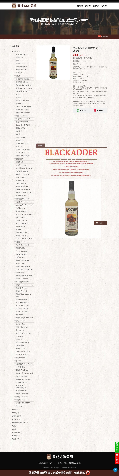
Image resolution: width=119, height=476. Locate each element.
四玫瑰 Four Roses (22, 370)
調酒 (14, 426)
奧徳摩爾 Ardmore (22, 82)
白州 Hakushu (20, 226)
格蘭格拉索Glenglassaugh (24, 276)
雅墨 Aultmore (20, 257)
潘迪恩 (18, 94)
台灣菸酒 (19, 339)
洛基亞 (18, 60)
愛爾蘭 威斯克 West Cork (24, 318)
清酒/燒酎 (16, 432)
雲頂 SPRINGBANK (22, 302)
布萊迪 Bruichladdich (23, 143)
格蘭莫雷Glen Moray (23, 91)
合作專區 (104, 6)
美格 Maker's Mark (22, 110)
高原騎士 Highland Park (24, 239)
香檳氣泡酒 (17, 416)
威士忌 (54, 24)
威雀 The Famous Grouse (24, 214)
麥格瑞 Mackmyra (22, 397)
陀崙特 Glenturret (21, 327)
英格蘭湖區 (19, 63)
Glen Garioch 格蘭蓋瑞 (23, 106)
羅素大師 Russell (21, 288)
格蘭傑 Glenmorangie (23, 202)
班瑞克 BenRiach (21, 70)
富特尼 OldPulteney (22, 260)
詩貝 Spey (19, 336)
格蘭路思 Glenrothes (23, 351)
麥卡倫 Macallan (21, 211)
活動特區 (96, 6)
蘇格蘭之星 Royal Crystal (24, 373)
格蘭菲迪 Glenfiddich (23, 217)
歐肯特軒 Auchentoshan (24, 119)
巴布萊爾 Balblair (21, 390)
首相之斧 (19, 97)
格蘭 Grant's (20, 345)
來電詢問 (98, 110)
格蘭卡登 (19, 131)
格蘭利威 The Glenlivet (23, 193)
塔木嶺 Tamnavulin (22, 223)
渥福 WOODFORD (22, 122)
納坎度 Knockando (22, 312)
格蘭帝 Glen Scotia (22, 394)
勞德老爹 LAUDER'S (23, 403)
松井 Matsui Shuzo (22, 355)
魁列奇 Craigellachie (22, 245)
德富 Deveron (20, 400)
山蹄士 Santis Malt (22, 376)
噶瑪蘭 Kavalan (21, 236)
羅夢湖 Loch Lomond (23, 150)
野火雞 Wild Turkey (22, 100)
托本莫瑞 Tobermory (22, 308)
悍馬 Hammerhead (22, 382)
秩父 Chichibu (20, 367)
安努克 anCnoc (21, 285)
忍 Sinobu (19, 361)
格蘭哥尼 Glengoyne (23, 156)
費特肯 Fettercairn (22, 291)
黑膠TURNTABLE (22, 137)
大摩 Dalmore (20, 208)
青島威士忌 (19, 57)
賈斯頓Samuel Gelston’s (24, 88)
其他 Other (19, 406)
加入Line (81, 110)
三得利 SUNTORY (22, 186)
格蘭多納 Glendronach (23, 189)
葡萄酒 (15, 419)
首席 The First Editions (23, 333)
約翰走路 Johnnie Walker (24, 168)
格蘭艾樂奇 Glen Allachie (24, 364)
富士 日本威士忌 (21, 67)
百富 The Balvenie (22, 177)
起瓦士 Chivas (20, 153)
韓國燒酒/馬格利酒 (19, 422)
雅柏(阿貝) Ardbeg (22, 171)
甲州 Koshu (20, 315)
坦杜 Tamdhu (20, 321)
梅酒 (14, 429)
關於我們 (80, 6)
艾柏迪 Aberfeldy (21, 254)
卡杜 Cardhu (20, 330)
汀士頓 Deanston (21, 251)
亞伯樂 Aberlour (21, 165)
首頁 (42, 24)
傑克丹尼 (19, 73)
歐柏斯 (18, 134)
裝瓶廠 (18, 76)
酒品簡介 (41, 219)
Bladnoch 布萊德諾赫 (23, 125)
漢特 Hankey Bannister (23, 379)
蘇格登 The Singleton (23, 174)
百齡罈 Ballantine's (22, 183)
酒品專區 (88, 6)
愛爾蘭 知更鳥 (20, 128)
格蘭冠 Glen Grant (22, 242)
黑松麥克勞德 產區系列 (23, 79)
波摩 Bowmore (21, 196)
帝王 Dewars (20, 103)
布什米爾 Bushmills (22, 282)
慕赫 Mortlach (20, 162)
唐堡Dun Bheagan (22, 116)
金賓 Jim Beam (21, 54)
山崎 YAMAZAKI (21, 233)
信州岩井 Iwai (20, 324)
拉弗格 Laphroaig (21, 220)
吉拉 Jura (19, 146)
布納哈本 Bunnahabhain (24, 85)
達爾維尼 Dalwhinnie (23, 266)
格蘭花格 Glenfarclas (23, 113)
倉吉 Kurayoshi (21, 358)
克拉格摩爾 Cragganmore (24, 269)
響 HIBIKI (19, 229)
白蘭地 (15, 410)
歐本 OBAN (20, 140)
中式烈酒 (16, 413)
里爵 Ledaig (20, 272)
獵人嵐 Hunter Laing (22, 305)
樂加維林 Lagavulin (22, 342)
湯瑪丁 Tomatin (21, 263)
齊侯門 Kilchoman (22, 279)
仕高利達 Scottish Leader (24, 205)
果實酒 (15, 435)
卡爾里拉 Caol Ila (21, 159)
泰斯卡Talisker (20, 248)
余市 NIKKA (20, 180)
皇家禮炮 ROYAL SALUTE (24, 199)
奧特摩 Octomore (21, 348)
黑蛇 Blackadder (21, 299)
